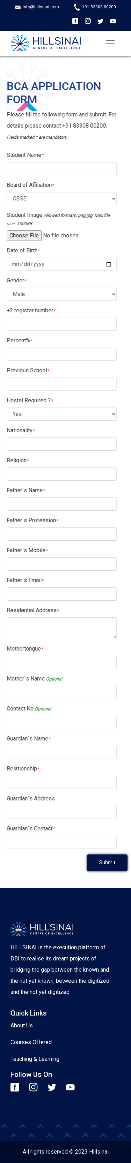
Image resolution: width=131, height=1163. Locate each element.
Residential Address (30, 610)
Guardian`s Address (28, 798)
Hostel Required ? (27, 400)
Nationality (18, 430)
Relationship (20, 768)
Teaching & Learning (34, 1059)
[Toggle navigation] (110, 43)
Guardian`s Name (26, 738)
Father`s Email (22, 580)
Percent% (16, 340)
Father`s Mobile (24, 550)
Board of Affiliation (27, 185)
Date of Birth (20, 250)
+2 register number (28, 310)
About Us (21, 1025)
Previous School (25, 370)
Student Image (55, 219)
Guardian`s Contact (28, 828)
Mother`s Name (31, 678)
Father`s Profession (29, 520)
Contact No (26, 708)
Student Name (22, 155)
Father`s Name (23, 490)
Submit (107, 862)
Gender (13, 280)
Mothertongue (22, 648)
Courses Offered (31, 1042)
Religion (15, 460)
